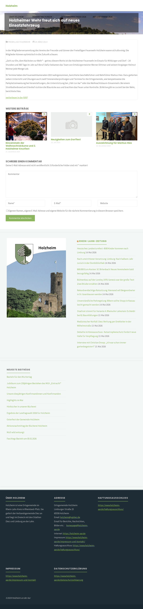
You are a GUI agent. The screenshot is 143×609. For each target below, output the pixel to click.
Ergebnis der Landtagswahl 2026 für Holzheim (28, 413)
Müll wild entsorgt (15, 432)
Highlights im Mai (15, 400)
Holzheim (11, 6)
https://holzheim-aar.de (74, 533)
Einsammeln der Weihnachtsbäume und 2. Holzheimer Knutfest (21, 145)
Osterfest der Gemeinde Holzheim (23, 419)
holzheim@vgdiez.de (70, 517)
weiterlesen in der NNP (17, 97)
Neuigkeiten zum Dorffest (66, 139)
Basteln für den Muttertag (19, 376)
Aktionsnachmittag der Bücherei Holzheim (27, 425)
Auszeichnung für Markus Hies (114, 142)
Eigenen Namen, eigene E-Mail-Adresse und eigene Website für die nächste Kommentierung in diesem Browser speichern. (64, 210)
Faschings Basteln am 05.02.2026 (21, 438)
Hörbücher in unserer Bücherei (21, 406)
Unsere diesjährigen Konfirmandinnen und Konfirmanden (34, 393)
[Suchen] (51, 28)
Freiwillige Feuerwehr (19, 42)
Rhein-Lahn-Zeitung (93, 241)
